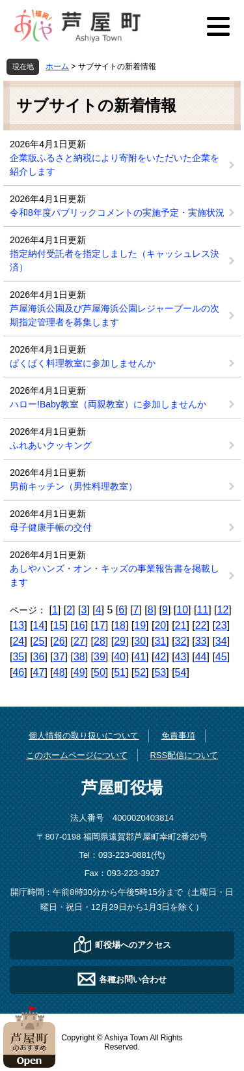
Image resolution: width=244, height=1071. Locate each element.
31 (160, 641)
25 (39, 641)
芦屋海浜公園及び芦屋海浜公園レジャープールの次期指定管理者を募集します (114, 315)
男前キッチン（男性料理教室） (73, 486)
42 (160, 656)
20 (160, 625)
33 (201, 641)
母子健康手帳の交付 (51, 527)
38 (79, 656)
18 (120, 625)
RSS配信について (184, 755)
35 (18, 656)
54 (181, 672)
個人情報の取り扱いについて (84, 736)
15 (59, 625)
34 (221, 641)
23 (221, 625)
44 (201, 656)
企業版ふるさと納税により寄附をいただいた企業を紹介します (114, 165)
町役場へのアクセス (133, 944)
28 (99, 641)
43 (181, 656)
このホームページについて (77, 755)
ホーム (57, 66)
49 (79, 672)
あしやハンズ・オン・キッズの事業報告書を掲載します (114, 575)
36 (39, 656)
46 (18, 672)
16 (79, 625)
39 (99, 656)
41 (140, 656)
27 (79, 641)
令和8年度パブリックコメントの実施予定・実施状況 (117, 212)
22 (201, 625)
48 (59, 672)
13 (18, 625)
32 (181, 641)
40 (120, 656)
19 (140, 625)
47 (39, 672)
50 (99, 672)
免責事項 (178, 736)
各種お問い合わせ (133, 979)
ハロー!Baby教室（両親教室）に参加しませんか (108, 404)
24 (18, 641)
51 (120, 672)
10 (182, 609)
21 (181, 625)
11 (202, 609)
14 (39, 625)
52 (140, 672)
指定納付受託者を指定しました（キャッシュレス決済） (114, 260)
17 (99, 625)
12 (223, 609)
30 (140, 641)
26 (59, 641)
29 (120, 641)
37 (59, 656)
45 (221, 656)
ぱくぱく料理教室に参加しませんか (83, 363)
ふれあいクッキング (51, 445)
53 (160, 672)
